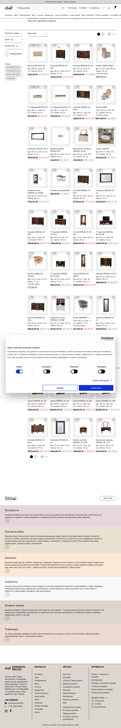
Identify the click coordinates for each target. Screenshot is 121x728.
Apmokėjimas (96, 680)
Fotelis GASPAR (102, 149)
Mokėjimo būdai (97, 698)
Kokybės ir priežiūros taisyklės (103, 683)
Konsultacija (94, 8)
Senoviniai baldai (13, 67)
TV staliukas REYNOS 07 (60, 107)
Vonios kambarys (62, 15)
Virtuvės (40, 15)
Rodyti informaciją (101, 380)
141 (109, 34)
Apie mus (67, 674)
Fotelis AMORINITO (81, 318)
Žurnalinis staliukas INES (60, 190)
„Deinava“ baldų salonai (72, 680)
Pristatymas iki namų (53, 2)
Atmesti (60, 388)
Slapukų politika (69, 713)
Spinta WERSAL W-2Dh (106, 401)
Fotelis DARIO (101, 107)
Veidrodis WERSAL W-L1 (38, 149)
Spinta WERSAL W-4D (37, 401)
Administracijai (69, 693)
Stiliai (83, 15)
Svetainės (8, 15)
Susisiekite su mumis (71, 687)
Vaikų (16, 15)
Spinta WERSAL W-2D (82, 401)
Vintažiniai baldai (13, 71)
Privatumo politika (70, 710)
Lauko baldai (75, 15)
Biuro (34, 15)
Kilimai (37, 712)
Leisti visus (96, 388)
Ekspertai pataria (70, 684)
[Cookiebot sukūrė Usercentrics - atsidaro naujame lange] (103, 339)
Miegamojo (49, 15)
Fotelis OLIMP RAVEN (104, 66)
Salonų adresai (70, 2)
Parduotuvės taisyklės (72, 707)
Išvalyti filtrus (16, 54)
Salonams (67, 690)
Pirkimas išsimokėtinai (100, 693)
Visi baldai (114, 15)
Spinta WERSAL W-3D (59, 401)
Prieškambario (24, 15)
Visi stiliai (107, 498)
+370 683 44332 (14, 706)
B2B (64, 703)
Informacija (72, 8)
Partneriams (68, 696)
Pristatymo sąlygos (99, 686)
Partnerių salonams (71, 700)
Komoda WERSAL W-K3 (106, 274)
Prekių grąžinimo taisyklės (102, 689)
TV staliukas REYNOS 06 (38, 107)
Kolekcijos (90, 15)
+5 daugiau (10, 78)
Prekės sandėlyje (102, 15)
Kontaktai (83, 8)
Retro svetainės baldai (14, 75)
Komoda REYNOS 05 (36, 66)
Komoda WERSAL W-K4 (83, 66)
